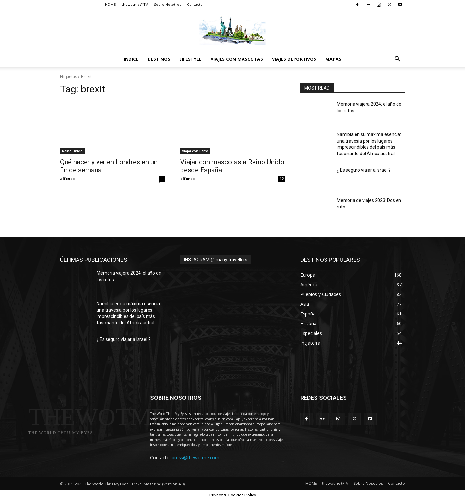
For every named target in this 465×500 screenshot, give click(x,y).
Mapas (333, 59)
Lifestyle (190, 59)
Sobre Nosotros (167, 4)
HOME (110, 4)
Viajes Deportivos (294, 59)
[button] (397, 60)
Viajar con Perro (195, 151)
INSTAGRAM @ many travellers (215, 259)
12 (282, 178)
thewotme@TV (135, 4)
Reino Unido (72, 151)
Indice (131, 59)
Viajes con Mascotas (237, 59)
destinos (159, 59)
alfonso (67, 178)
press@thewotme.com (195, 457)
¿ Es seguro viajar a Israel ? (364, 170)
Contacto (194, 4)
